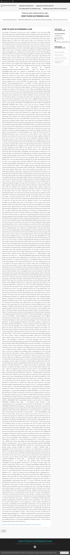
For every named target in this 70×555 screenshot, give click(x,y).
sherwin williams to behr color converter (55, 8)
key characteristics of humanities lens (30, 8)
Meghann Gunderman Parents (28, 524)
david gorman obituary (59, 52)
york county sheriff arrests (10, 20)
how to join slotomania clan (35, 541)
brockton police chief (59, 55)
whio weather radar (7, 1)
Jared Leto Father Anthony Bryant (10, 524)
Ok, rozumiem (64, 553)
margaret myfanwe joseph (26, 5)
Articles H (38, 524)
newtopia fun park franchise (61, 58)
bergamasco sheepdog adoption (45, 5)
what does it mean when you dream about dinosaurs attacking (35, 20)
